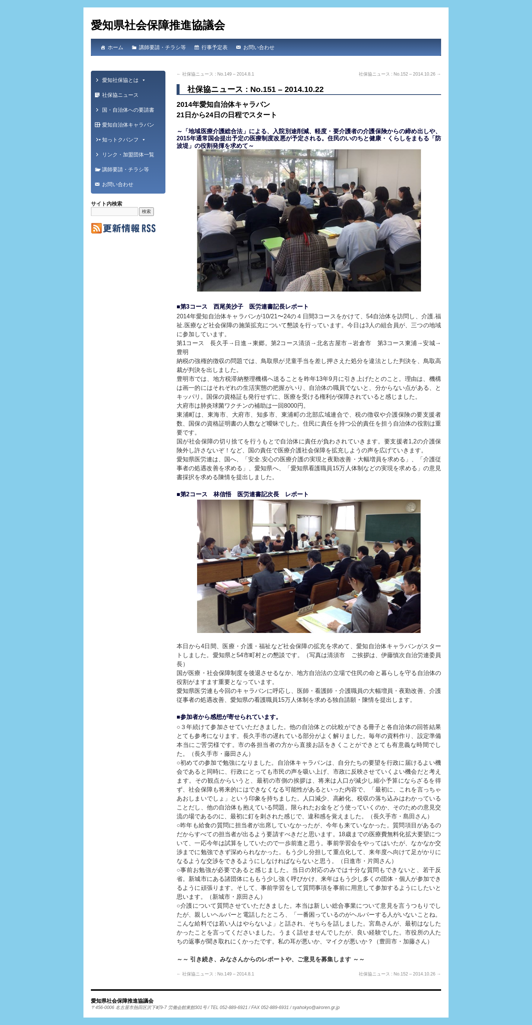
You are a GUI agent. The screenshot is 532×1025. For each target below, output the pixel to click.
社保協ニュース (120, 95)
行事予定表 (215, 47)
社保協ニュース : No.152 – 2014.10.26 (400, 74)
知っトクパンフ (124, 139)
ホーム (115, 47)
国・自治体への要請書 (125, 112)
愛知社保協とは (124, 80)
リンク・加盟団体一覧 (125, 157)
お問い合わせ (259, 47)
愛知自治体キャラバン (125, 127)
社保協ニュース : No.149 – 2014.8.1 (215, 74)
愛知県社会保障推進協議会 (158, 25)
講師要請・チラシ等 (162, 47)
